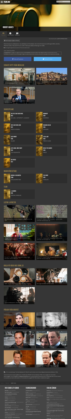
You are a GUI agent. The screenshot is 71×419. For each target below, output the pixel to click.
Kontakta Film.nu (50, 386)
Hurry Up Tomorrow (8, 409)
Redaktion (48, 388)
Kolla (47, 402)
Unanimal (6, 392)
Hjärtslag (27, 400)
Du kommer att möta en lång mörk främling (33, 405)
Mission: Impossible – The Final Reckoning (12, 411)
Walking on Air (38, 45)
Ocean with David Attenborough (10, 396)
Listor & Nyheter (10, 201)
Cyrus (27, 393)
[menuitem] (2, 377)
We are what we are (29, 398)
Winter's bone (28, 391)
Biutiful (27, 402)
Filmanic (48, 393)
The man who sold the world (31, 389)
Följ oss (48, 391)
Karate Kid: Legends (8, 416)
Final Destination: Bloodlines (10, 408)
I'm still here (28, 395)
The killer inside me (29, 384)
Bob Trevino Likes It (8, 386)
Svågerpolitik (49, 412)
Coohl (48, 396)
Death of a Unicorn (8, 399)
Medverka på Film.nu (50, 389)
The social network (29, 408)
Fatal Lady (27, 45)
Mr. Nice (27, 386)
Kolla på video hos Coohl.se (14, 262)
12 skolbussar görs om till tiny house (53, 398)
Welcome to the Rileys (29, 388)
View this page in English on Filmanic (11, 40)
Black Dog (6, 384)
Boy (26, 396)
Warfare (6, 394)
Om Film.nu (49, 384)
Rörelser (6, 391)
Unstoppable (28, 403)
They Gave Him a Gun (17, 45)
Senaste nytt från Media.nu (14, 65)
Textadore (48, 407)
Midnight (50, 43)
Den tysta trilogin (8, 401)
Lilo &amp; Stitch (8, 414)
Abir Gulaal (7, 398)
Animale (6, 406)
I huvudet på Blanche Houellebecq (11, 388)
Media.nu (48, 409)
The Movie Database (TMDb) (37, 369)
